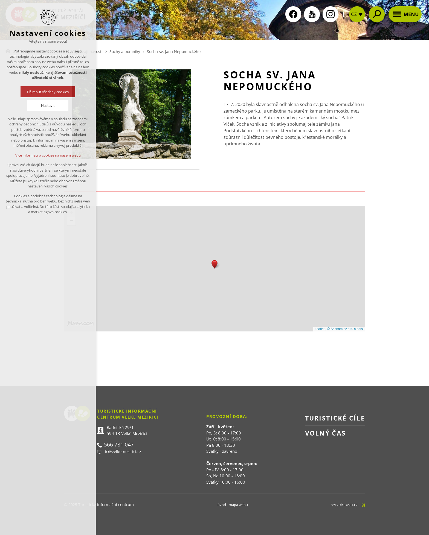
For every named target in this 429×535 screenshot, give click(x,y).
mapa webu (238, 504)
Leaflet (319, 329)
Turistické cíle (335, 418)
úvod (222, 504)
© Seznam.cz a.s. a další (345, 329)
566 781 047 (119, 444)
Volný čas (325, 433)
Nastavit (48, 105)
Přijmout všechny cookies (48, 91)
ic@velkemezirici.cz (123, 451)
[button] (214, 264)
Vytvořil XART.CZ (344, 505)
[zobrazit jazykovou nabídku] (357, 19)
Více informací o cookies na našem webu (48, 155)
